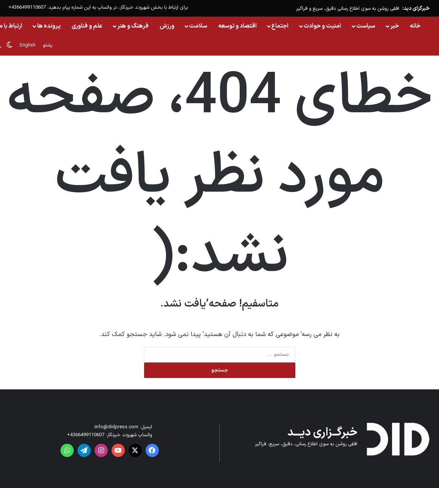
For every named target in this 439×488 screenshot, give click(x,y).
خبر (394, 26)
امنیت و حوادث (322, 26)
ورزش (167, 26)
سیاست (365, 26)
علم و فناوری (86, 26)
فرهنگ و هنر (133, 26)
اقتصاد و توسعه (237, 26)
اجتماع (280, 26)
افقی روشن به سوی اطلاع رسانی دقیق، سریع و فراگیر (347, 8)
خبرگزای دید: (416, 8)
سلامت (198, 26)
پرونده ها (48, 26)
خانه (415, 26)
